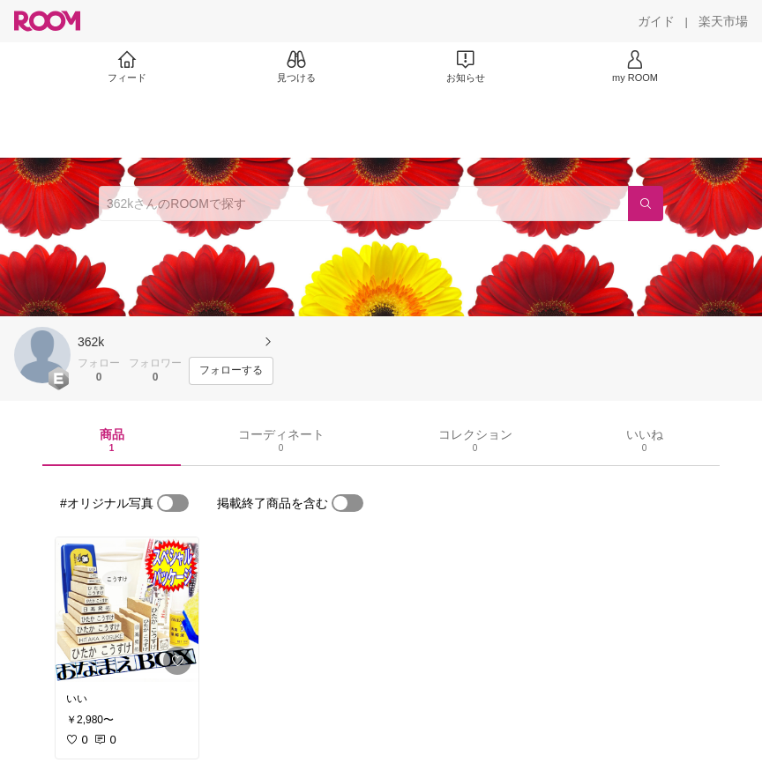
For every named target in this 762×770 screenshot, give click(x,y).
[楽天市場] (723, 21)
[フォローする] (231, 371)
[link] (127, 609)
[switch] (173, 503)
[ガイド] (656, 21)
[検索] (645, 203)
